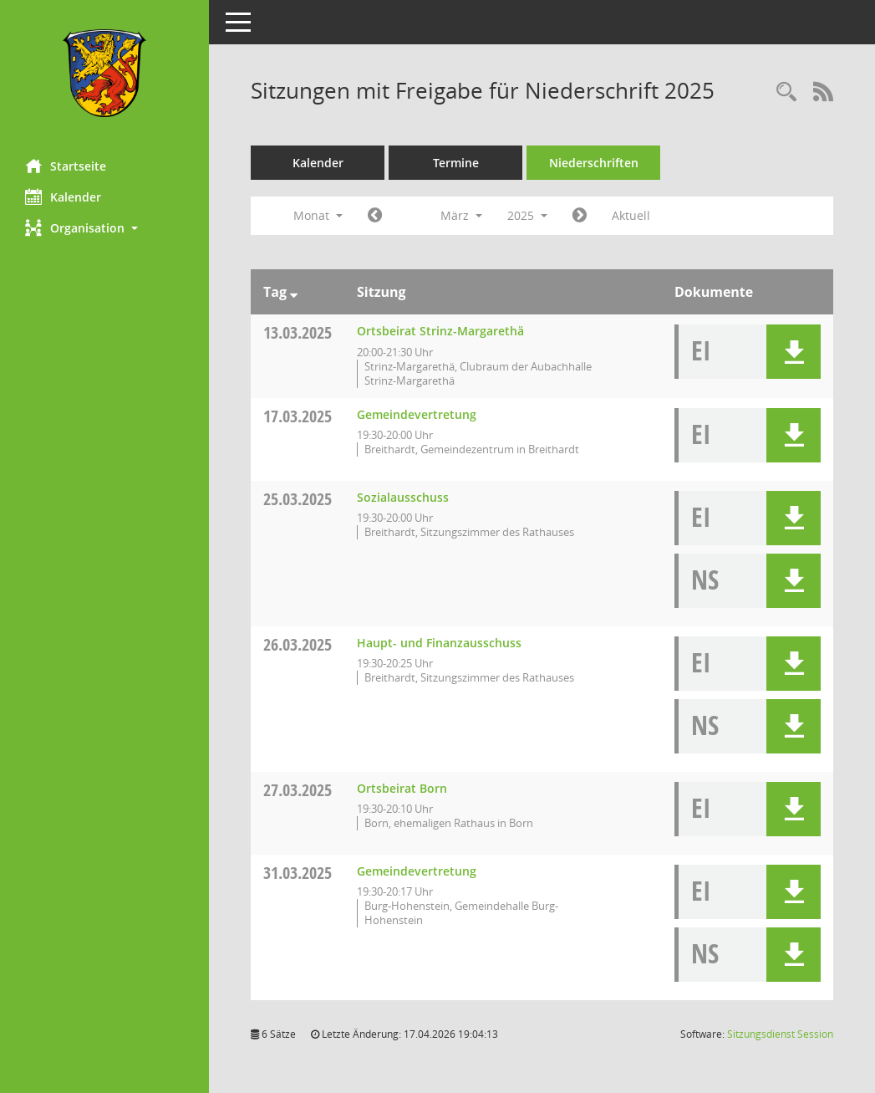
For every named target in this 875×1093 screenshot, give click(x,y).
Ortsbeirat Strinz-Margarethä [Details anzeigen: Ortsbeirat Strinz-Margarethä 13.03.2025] (440, 331)
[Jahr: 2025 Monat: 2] (374, 216)
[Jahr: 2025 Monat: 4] (579, 216)
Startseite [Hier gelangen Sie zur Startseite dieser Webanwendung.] (65, 165)
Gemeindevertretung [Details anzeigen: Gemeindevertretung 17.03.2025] (416, 414)
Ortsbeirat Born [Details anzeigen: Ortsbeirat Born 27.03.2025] (402, 788)
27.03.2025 (297, 790)
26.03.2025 (297, 644)
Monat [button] (318, 215)
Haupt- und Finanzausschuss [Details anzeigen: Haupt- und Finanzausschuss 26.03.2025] (439, 643)
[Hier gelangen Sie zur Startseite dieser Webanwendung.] (104, 73)
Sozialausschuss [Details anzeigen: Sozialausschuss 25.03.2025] (403, 497)
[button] (104, 227)
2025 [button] (527, 215)
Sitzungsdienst (780, 1034)
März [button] (461, 215)
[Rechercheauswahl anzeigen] (786, 92)
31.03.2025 (297, 872)
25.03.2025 (297, 499)
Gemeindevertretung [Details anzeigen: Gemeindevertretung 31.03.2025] (416, 871)
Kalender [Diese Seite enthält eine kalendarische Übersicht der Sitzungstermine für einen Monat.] (63, 196)
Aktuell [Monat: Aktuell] (631, 215)
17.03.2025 (297, 416)
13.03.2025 (297, 332)
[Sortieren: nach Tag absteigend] (294, 292)
